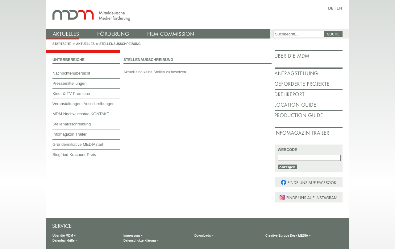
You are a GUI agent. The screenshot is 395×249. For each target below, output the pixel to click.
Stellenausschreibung (120, 44)
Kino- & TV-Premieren (71, 93)
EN (339, 8)
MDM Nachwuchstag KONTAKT (80, 114)
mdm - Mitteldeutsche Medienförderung (159, 14)
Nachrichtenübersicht (71, 73)
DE (331, 8)
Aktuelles (85, 44)
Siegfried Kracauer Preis (74, 154)
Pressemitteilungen (69, 83)
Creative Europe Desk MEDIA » (287, 235)
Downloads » (204, 235)
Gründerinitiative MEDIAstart (77, 144)
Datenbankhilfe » (64, 240)
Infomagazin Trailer (69, 134)
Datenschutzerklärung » (140, 240)
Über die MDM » (64, 235)
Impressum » (133, 235)
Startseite (61, 44)
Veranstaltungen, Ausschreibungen (83, 103)
